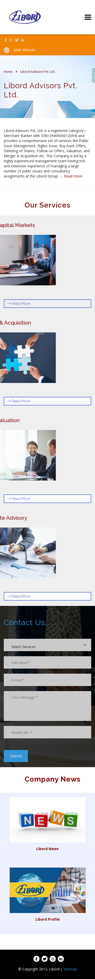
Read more (73, 176)
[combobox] (47, 645)
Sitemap (70, 969)
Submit (16, 756)
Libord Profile (47, 919)
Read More (18, 304)
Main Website (24, 50)
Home (8, 72)
